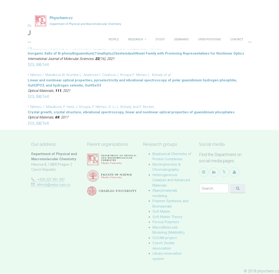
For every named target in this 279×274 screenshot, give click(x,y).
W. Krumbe (70, 75)
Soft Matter (161, 211)
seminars (181, 39)
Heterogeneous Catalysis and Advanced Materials (171, 180)
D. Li (112, 107)
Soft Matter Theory (167, 217)
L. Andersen (89, 75)
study (160, 39)
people (114, 39)
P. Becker (146, 107)
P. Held (68, 107)
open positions (209, 39)
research (136, 39)
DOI (31, 64)
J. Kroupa (124, 75)
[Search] (214, 188)
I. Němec (35, 75)
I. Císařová (108, 75)
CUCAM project (164, 238)
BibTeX (42, 64)
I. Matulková (52, 75)
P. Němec (139, 75)
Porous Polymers (165, 222)
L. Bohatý (155, 75)
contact (236, 39)
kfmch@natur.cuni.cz (53, 185)
